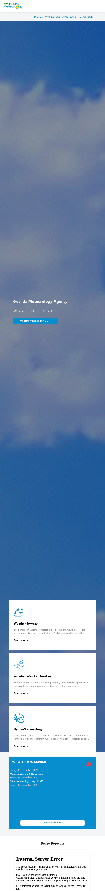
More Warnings (52, 823)
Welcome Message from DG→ (35, 321)
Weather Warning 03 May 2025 (26, 774)
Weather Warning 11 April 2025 (26, 782)
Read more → (21, 640)
